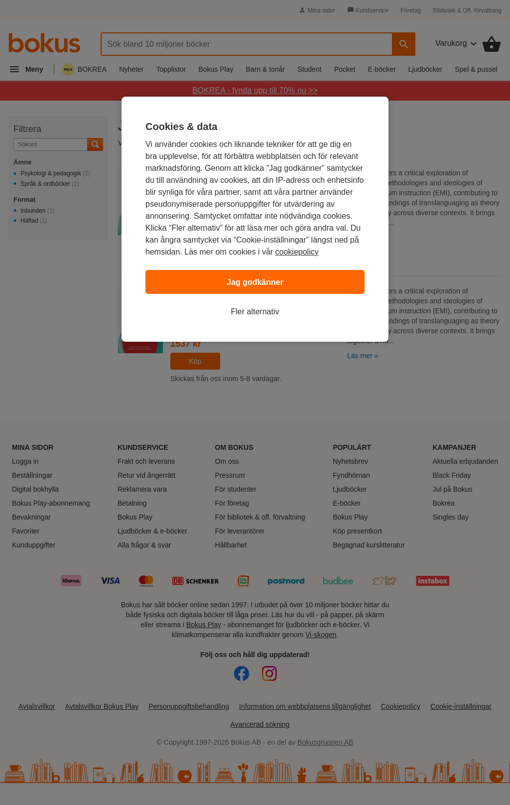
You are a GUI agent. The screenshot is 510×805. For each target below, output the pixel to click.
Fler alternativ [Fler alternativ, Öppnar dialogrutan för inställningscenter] (255, 311)
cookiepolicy (297, 252)
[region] (255, 219)
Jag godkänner (255, 282)
